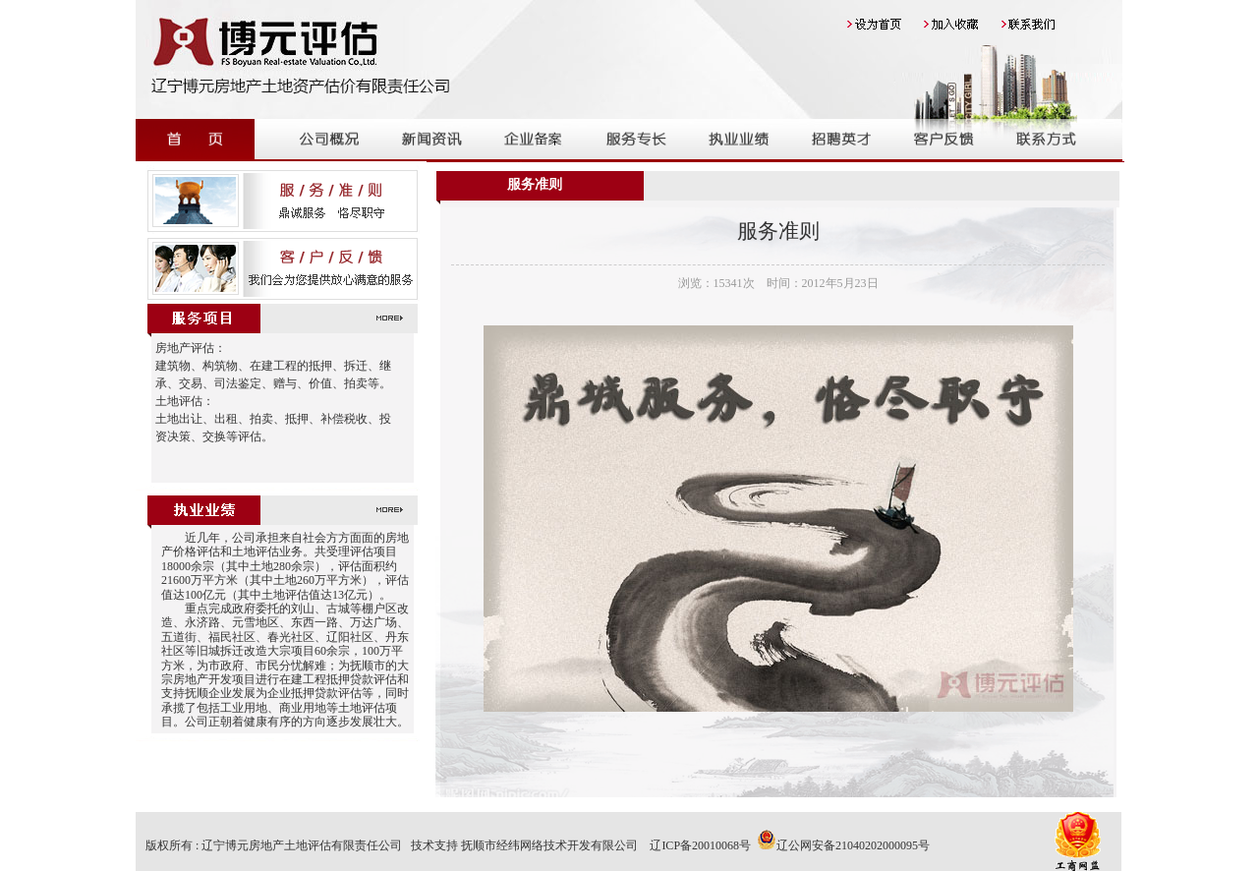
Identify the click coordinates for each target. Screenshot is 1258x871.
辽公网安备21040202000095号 (843, 845)
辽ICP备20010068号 (700, 845)
